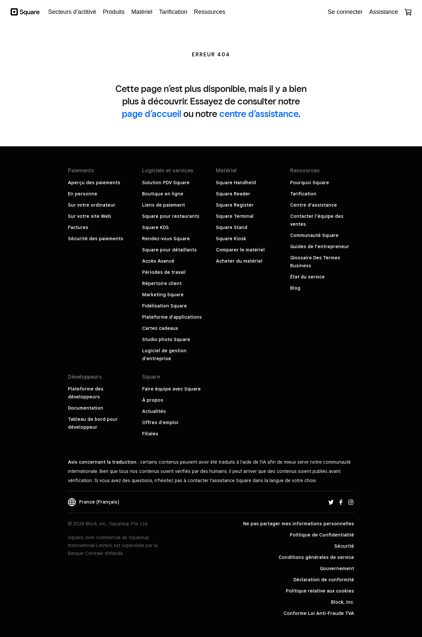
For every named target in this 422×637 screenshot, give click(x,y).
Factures (78, 227)
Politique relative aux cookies (320, 591)
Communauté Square (314, 235)
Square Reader (233, 193)
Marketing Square (163, 294)
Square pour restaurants (170, 216)
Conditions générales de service (316, 557)
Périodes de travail (164, 272)
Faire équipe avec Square (171, 388)
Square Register (235, 205)
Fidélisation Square (164, 305)
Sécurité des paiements (95, 238)
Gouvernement (337, 568)
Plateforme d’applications (172, 317)
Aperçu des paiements (94, 182)
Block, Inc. (342, 602)
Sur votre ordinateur (91, 205)
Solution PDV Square (166, 182)
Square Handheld (236, 182)
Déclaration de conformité (323, 579)
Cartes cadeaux (160, 328)
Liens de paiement (163, 205)
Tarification (303, 193)
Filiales (150, 433)
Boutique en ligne (162, 193)
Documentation (85, 408)
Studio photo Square (166, 339)
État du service (307, 276)
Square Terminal (235, 216)
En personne (82, 193)
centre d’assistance (258, 113)
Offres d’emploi (160, 422)
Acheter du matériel (239, 261)
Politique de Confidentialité (322, 534)
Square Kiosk (231, 238)
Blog (295, 288)
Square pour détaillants (169, 249)
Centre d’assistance (313, 205)
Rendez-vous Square (166, 238)
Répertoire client (162, 283)
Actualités (154, 411)
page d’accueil (151, 113)
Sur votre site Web (89, 216)
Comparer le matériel (240, 249)
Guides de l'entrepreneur (319, 246)
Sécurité (344, 546)
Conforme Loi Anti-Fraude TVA (319, 613)
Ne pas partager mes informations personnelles (298, 523)
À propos (152, 400)
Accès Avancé (158, 261)
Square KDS (155, 227)
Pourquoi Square (309, 182)
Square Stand (231, 227)
